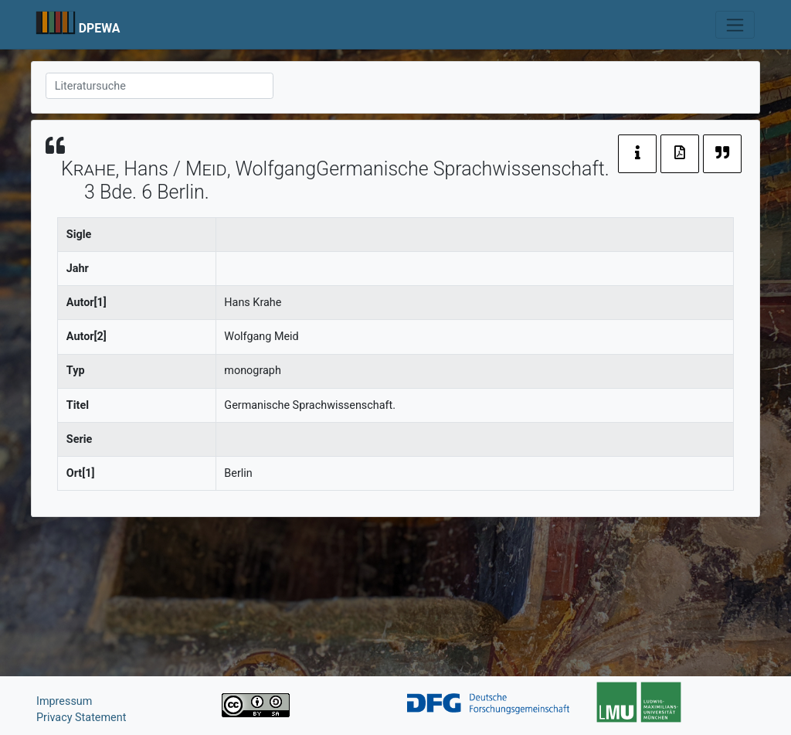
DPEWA (100, 28)
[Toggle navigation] (735, 25)
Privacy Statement (81, 717)
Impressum (64, 701)
